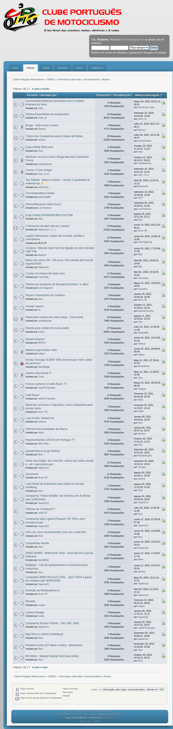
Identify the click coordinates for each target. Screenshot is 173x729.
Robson (42, 128)
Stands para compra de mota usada (47, 328)
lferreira (142, 433)
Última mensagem (149, 95)
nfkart (141, 411)
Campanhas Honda (37, 543)
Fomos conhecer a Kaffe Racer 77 (46, 383)
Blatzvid (42, 255)
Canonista (43, 277)
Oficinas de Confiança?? (40, 509)
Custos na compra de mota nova (45, 273)
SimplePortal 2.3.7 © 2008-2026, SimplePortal (79, 714)
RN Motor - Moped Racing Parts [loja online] (52, 656)
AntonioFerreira (145, 311)
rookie (41, 616)
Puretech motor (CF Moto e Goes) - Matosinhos (54, 645)
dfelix (140, 399)
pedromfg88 (44, 197)
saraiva (42, 139)
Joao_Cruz (43, 174)
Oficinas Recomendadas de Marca (46, 429)
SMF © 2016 (87, 711)
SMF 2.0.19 (73, 711)
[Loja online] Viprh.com (39, 147)
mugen (41, 605)
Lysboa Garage (35, 612)
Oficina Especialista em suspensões (47, 114)
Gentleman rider (146, 107)
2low (40, 108)
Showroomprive (35, 339)
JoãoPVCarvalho (47, 387)
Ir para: (94, 689)
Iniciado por (49, 95)
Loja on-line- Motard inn (40, 418)
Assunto (32, 95)
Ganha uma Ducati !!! (38, 373)
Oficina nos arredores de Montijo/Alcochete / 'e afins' (57, 284)
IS (39, 309)
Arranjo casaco (35, 306)
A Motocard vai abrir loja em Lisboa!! (48, 226)
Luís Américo (45, 207)
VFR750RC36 (145, 242)
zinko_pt (42, 117)
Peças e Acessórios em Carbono (45, 295)
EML (140, 254)
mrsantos (142, 289)
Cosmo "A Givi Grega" (39, 170)
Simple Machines (102, 711)
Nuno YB (142, 230)
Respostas (103, 95)
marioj (41, 331)
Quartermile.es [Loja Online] (42, 450)
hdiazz (41, 353)
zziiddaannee (45, 164)
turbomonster (144, 140)
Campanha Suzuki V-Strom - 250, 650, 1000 (52, 623)
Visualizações (122, 95)
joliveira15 (43, 187)
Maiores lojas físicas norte (41, 350)
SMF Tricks (107, 718)
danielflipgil (44, 366)
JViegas (142, 388)
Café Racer (32, 395)
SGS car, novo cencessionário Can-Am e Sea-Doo (56, 532)
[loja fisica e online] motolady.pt (44, 634)
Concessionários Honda (40, 193)
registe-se (138, 39)
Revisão (30, 601)
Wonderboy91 (145, 455)
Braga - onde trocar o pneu (42, 125)
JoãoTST (43, 512)
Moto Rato (43, 443)
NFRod (42, 342)
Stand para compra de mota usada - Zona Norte (54, 317)
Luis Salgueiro (45, 288)
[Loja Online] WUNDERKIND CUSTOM (49, 215)
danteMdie (143, 332)
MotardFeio (144, 366)
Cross (41, 376)
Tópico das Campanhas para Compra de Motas (54, 136)
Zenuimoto (32, 474)
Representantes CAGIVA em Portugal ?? (50, 439)
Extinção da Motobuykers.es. (43, 590)
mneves (42, 421)
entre (124, 39)
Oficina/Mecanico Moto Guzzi (43, 204)
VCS (140, 197)
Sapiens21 (43, 229)
